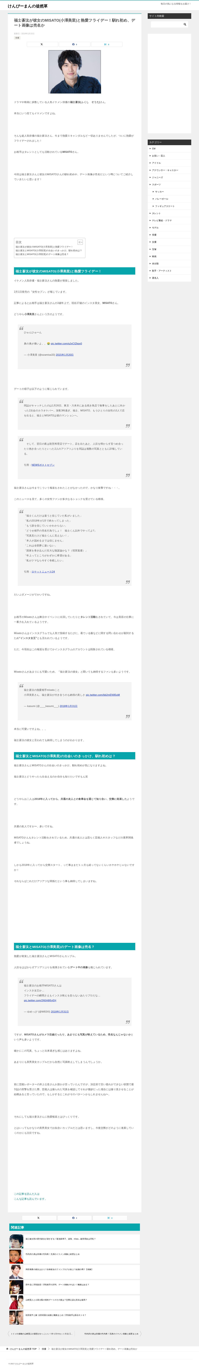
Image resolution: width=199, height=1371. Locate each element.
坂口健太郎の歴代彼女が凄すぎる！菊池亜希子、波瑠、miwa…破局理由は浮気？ (61, 1239)
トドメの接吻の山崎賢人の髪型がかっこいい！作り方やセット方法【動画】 (43, 1334)
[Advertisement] (74, 210)
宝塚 (154, 249)
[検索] (169, 24)
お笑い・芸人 (158, 155)
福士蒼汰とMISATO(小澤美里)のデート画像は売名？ (42, 254)
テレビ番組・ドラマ (162, 220)
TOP (23, 1349)
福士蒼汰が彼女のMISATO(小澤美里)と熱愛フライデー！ (44, 247)
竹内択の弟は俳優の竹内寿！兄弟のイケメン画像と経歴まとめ (53, 1254)
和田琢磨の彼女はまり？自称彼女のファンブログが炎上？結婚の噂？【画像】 (59, 1269)
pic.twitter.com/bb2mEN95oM (103, 695)
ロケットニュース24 (43, 571)
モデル (155, 227)
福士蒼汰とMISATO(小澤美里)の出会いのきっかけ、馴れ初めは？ (49, 250)
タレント (156, 213)
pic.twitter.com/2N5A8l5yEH (40, 1000)
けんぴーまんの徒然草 (31, 5)
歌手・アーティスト (162, 270)
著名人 (155, 278)
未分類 (155, 263)
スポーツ (156, 184)
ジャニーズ (157, 177)
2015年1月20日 (65, 354)
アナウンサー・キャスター (165, 170)
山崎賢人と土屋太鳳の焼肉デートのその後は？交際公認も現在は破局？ (56, 1300)
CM (153, 148)
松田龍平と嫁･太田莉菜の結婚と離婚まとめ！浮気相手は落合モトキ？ (56, 1315)
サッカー (159, 191)
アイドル (156, 163)
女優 (154, 242)
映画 (154, 256)
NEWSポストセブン (43, 465)
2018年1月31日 (68, 706)
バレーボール (161, 199)
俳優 (17, 38)
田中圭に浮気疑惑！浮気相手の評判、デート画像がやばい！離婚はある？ (57, 1285)
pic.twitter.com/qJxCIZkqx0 (66, 343)
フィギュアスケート (165, 206)
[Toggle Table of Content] (78, 242)
